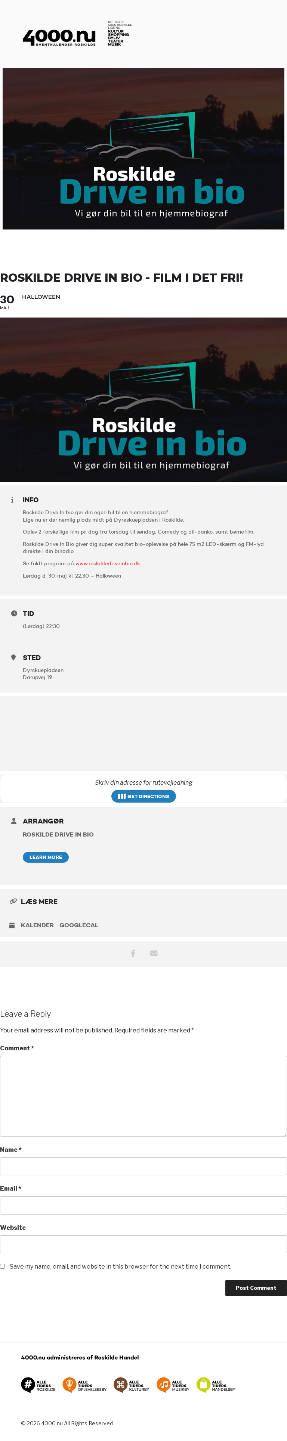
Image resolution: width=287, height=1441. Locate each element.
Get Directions (143, 796)
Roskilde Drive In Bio (58, 834)
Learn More (46, 857)
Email (10, 1188)
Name (11, 1149)
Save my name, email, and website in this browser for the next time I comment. (120, 1266)
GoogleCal (78, 925)
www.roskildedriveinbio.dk (107, 563)
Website (13, 1227)
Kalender (37, 925)
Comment (17, 1048)
